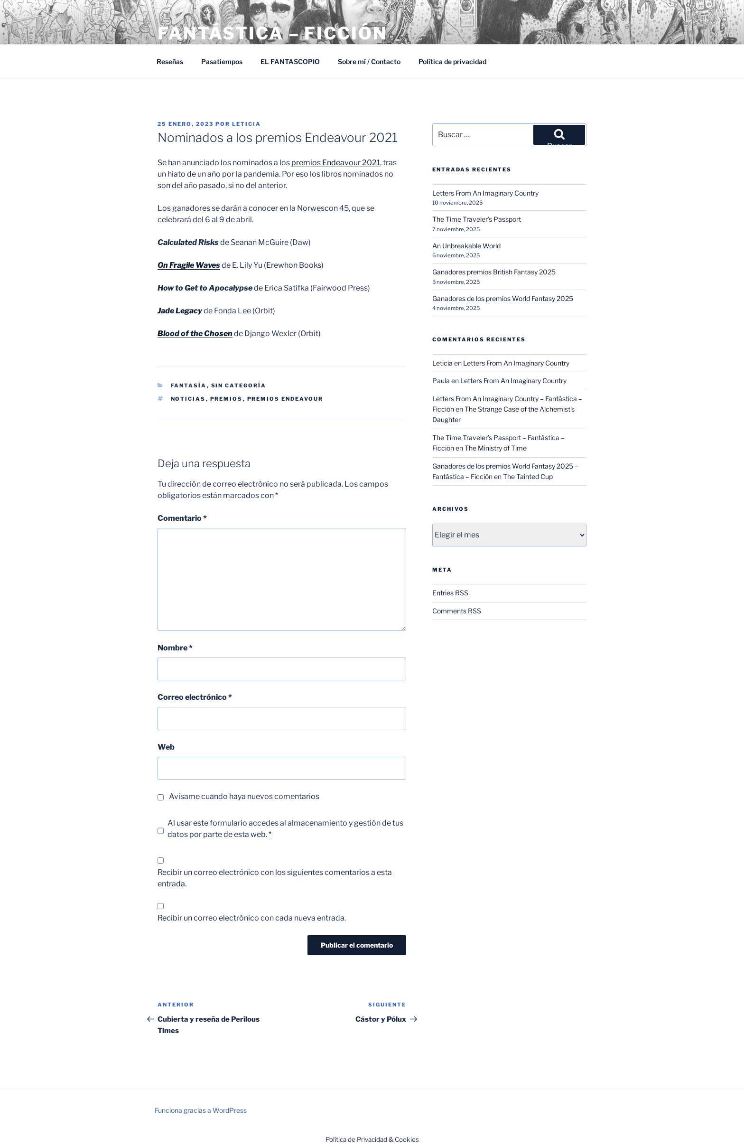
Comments (456, 611)
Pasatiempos (221, 61)
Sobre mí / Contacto (369, 61)
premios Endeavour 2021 (335, 162)
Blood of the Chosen (195, 333)
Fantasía (189, 385)
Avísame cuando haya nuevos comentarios (244, 796)
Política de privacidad (452, 61)
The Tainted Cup (528, 476)
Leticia (246, 124)
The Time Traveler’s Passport (476, 219)
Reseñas (170, 61)
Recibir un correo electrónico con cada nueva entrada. (252, 917)
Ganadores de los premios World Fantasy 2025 (502, 298)
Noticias (188, 398)
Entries (450, 593)
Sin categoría (239, 385)
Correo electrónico (195, 697)
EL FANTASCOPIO (290, 61)
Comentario (182, 518)
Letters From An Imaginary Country (485, 193)
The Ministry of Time (496, 448)
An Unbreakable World (466, 246)
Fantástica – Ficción (272, 33)
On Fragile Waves (189, 265)
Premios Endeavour (285, 398)
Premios (226, 398)
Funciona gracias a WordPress (201, 1110)
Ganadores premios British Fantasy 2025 (494, 272)
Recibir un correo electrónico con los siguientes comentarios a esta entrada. (275, 878)
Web (166, 747)
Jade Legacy (180, 310)
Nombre (175, 647)
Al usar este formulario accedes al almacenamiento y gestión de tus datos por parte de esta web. (285, 828)
